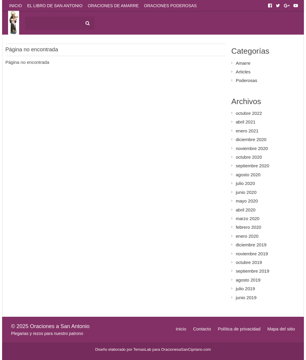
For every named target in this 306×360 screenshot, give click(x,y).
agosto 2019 (248, 279)
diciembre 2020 (251, 139)
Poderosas (246, 80)
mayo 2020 (247, 200)
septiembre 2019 (252, 271)
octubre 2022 (249, 113)
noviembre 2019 (252, 253)
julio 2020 (245, 183)
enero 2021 (247, 130)
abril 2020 (245, 209)
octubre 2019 (249, 262)
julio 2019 (245, 288)
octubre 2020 (249, 157)
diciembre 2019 (251, 244)
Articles (243, 71)
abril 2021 (245, 121)
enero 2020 (247, 236)
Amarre (243, 63)
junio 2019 (246, 297)
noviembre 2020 (252, 148)
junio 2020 (246, 192)
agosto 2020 (248, 174)
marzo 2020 (247, 218)
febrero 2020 (248, 227)
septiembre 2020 (252, 165)
